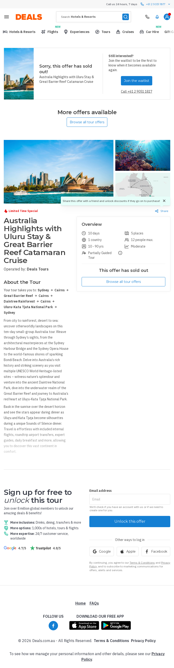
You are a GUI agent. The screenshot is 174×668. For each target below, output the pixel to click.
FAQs (94, 603)
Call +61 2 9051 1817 (136, 91)
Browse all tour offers (87, 122)
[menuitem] (157, 17)
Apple (128, 551)
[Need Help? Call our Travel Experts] (147, 17)
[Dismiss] (164, 201)
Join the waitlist (136, 81)
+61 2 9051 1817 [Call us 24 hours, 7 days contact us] (155, 4)
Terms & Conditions (142, 562)
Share (161, 211)
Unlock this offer (129, 521)
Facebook (156, 551)
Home (80, 603)
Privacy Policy (143, 640)
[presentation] (93, 17)
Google (101, 551)
